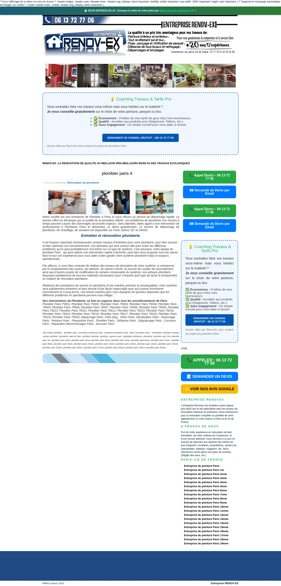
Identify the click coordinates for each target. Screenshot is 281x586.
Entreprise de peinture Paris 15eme (206, 527)
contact (200, 60)
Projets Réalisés (135, 60)
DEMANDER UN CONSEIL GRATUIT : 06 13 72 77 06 (209, 320)
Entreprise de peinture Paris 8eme (205, 498)
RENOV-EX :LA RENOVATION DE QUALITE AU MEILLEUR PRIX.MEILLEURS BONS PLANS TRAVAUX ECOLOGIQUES (116, 163)
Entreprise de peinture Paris (201, 465)
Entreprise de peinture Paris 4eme (205, 482)
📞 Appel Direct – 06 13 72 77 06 (209, 177)
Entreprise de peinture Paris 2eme (205, 474)
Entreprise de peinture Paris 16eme (206, 531)
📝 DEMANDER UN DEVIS (209, 376)
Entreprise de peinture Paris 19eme (206, 543)
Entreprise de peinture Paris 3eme (205, 478)
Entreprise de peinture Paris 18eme (206, 539)
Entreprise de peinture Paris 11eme (206, 510)
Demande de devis (171, 60)
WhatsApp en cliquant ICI (176, 10)
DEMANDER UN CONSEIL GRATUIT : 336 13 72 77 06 (140, 137)
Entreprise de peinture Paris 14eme (206, 523)
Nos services (102, 60)
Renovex (75, 60)
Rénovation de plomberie (83, 182)
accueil (53, 60)
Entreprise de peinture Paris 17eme (206, 535)
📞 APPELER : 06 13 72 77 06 (209, 361)
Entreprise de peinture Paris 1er (204, 469)
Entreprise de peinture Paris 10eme (206, 506)
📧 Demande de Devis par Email (210, 191)
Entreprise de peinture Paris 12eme (206, 514)
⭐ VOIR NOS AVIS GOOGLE (209, 389)
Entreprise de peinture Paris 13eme (206, 518)
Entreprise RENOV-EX (225, 583)
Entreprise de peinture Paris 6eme (205, 490)
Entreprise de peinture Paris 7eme (205, 494)
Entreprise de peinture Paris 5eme (205, 486)
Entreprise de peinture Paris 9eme (205, 502)
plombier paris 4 (117, 173)
